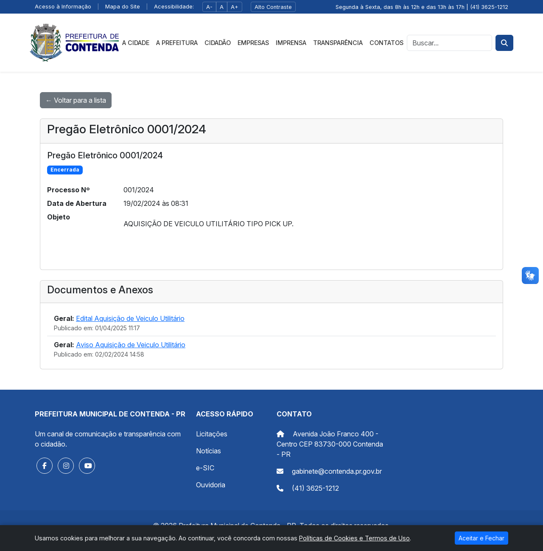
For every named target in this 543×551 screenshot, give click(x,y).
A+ (234, 7)
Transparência (338, 42)
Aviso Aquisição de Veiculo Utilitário (130, 344)
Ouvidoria (210, 485)
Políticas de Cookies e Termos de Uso (354, 538)
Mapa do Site (122, 6)
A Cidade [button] (135, 42)
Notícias (208, 451)
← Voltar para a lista (75, 100)
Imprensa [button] (291, 42)
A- (209, 7)
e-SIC (205, 468)
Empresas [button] (253, 42)
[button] (44, 466)
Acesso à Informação (63, 6)
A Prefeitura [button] (177, 42)
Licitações (211, 434)
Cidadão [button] (217, 42)
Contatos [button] (386, 42)
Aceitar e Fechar (481, 538)
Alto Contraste (273, 7)
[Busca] (449, 43)
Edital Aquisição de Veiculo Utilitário (130, 318)
